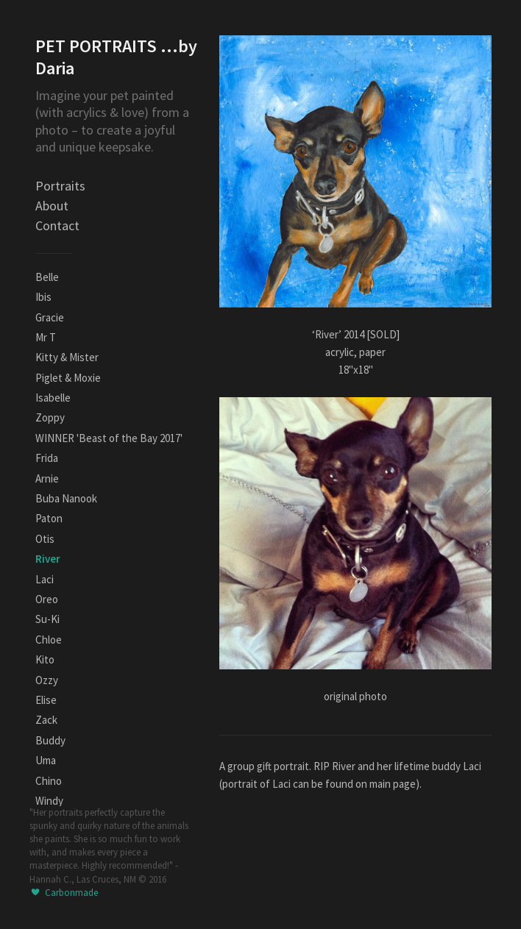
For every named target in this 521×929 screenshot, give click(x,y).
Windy (49, 800)
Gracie (49, 317)
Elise (46, 700)
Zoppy (50, 417)
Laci (44, 579)
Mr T (45, 337)
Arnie (47, 478)
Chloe (48, 639)
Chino (48, 781)
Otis (44, 539)
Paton (49, 518)
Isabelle (53, 397)
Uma (45, 760)
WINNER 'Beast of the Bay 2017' (108, 438)
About (51, 205)
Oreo (46, 599)
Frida (46, 458)
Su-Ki (47, 619)
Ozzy (46, 680)
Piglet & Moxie (68, 377)
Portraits (60, 185)
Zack (46, 719)
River (47, 558)
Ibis (43, 297)
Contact (57, 225)
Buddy (50, 740)
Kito (44, 659)
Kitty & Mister (67, 357)
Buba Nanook (66, 498)
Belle (47, 277)
